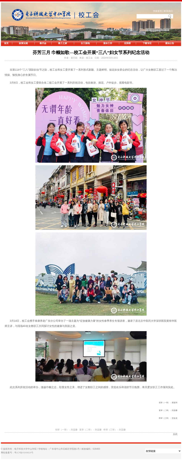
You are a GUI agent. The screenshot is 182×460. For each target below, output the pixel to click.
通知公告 (169, 43)
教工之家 (62, 43)
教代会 (43, 43)
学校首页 (157, 11)
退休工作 (107, 43)
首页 (6, 43)
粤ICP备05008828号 (23, 452)
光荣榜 (127, 43)
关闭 (175, 434)
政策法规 (23, 43)
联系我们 (168, 11)
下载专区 (147, 43)
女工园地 (85, 43)
